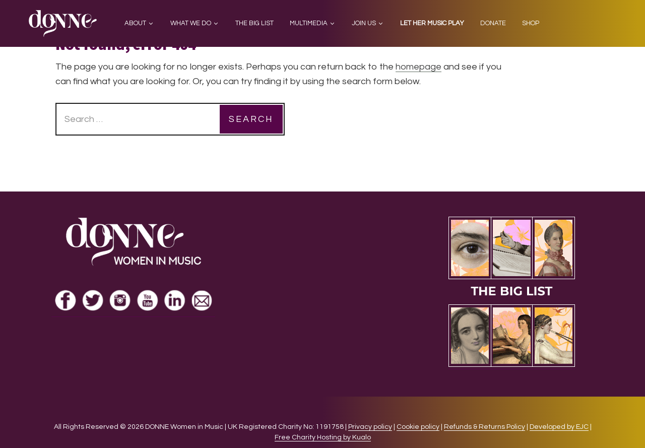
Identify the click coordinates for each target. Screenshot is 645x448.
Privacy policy (370, 426)
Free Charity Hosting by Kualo (323, 437)
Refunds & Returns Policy (484, 426)
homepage (418, 67)
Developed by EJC (559, 426)
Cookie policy (418, 426)
